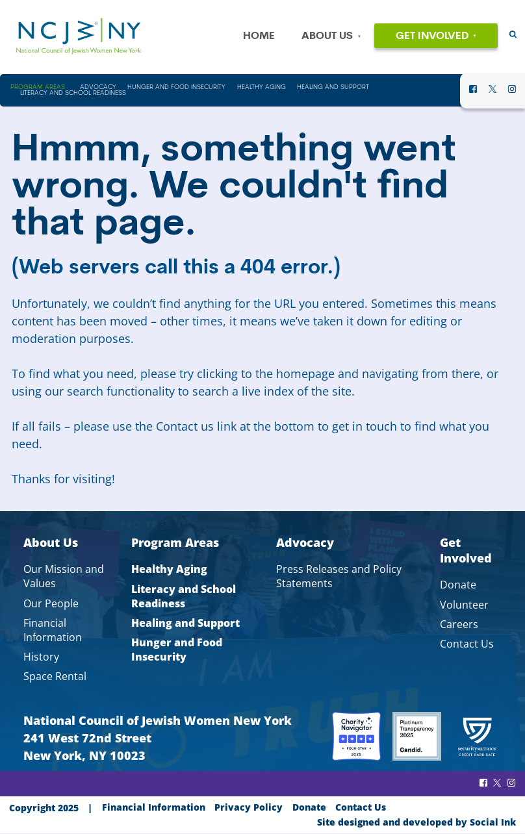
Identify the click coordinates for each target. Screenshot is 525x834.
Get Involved (432, 36)
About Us (327, 36)
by (416, 822)
